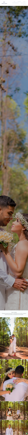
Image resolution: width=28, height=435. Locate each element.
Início (14, 1)
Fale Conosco (25, 4)
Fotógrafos (19, 1)
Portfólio (24, 1)
